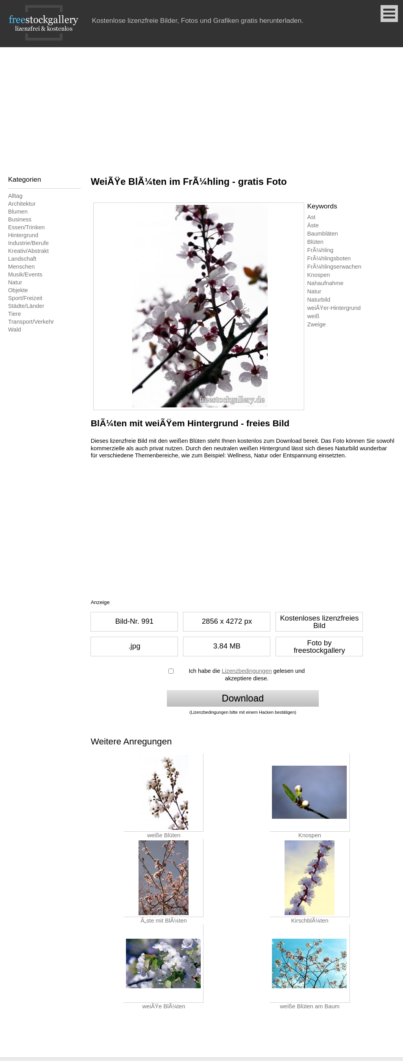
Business (19, 219)
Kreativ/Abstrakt (28, 251)
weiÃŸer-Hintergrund (333, 308)
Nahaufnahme (325, 283)
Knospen (318, 275)
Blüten (315, 242)
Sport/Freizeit (25, 298)
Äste (312, 225)
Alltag (15, 196)
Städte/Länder (26, 306)
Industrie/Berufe (28, 243)
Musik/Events (25, 274)
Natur (15, 282)
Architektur (21, 204)
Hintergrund (23, 235)
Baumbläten (322, 233)
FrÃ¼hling (320, 250)
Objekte (18, 290)
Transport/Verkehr (31, 322)
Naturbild (318, 300)
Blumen (18, 211)
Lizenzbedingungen (247, 671)
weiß (313, 316)
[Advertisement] (201, 106)
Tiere (14, 314)
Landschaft (22, 259)
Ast (311, 217)
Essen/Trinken (26, 227)
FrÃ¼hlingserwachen (334, 266)
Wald (14, 329)
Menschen (21, 266)
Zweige (316, 324)
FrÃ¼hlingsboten (329, 258)
